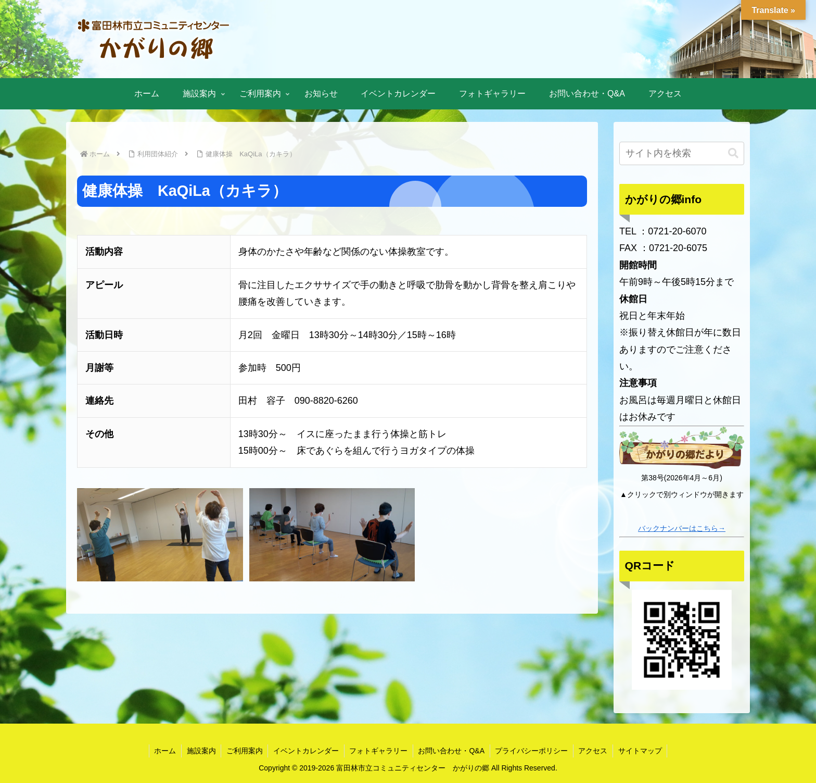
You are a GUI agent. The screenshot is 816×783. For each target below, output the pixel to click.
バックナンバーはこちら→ (681, 528)
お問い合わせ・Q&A (451, 751)
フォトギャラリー (378, 751)
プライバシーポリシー (532, 751)
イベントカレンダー (305, 751)
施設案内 (199, 751)
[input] (681, 153)
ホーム (163, 751)
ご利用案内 (243, 751)
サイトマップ (642, 751)
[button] (733, 153)
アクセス (594, 751)
